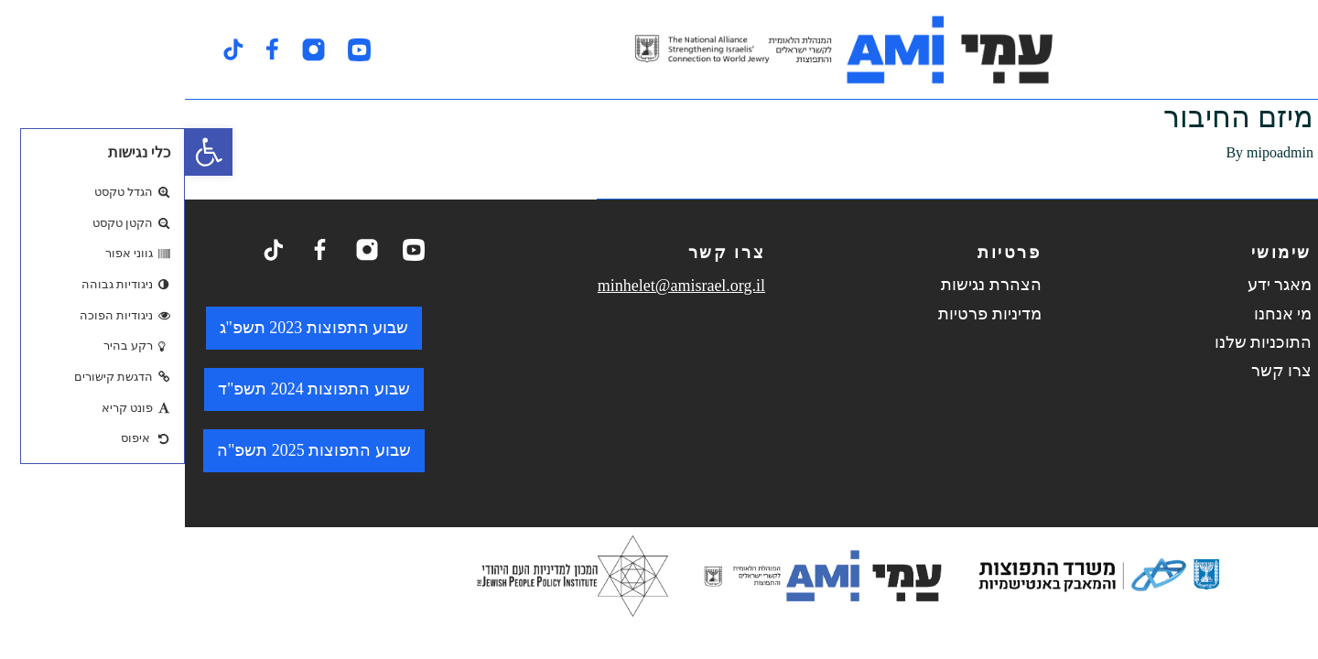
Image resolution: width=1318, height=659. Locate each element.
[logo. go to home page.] (659, 49)
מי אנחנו (1098, 314)
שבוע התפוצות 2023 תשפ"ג (129, 328)
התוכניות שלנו (1079, 342)
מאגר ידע (1095, 284)
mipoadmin (1095, 152)
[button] (24, 152)
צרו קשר (1097, 371)
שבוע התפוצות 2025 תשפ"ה (129, 450)
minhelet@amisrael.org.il (496, 285)
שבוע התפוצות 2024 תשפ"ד (129, 389)
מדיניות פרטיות (805, 314)
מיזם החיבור (1053, 117)
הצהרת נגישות (806, 284)
